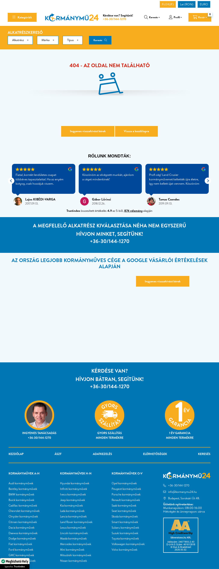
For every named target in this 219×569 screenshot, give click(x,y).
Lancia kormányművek (73, 516)
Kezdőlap (16, 454)
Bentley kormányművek (23, 489)
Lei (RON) (186, 4)
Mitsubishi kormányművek (75, 555)
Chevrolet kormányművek (24, 511)
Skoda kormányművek (125, 516)
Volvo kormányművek (124, 549)
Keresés (97, 40)
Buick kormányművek (21, 500)
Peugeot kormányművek (126, 489)
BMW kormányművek (21, 494)
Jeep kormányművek (72, 500)
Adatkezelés (102, 454)
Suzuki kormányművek (125, 533)
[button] (208, 181)
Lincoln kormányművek (74, 533)
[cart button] (199, 17)
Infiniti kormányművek (73, 489)
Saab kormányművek (124, 505)
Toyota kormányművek (125, 538)
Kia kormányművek (71, 505)
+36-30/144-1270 (114, 19)
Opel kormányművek (124, 483)
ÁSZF (58, 454)
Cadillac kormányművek (23, 505)
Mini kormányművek (72, 549)
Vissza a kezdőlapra (136, 131)
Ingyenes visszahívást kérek (88, 131)
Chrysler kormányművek (23, 516)
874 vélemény (133, 211)
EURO (204, 4)
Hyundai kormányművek (74, 483)
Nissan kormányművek (73, 561)
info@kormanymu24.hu (182, 492)
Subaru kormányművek (125, 527)
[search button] (152, 17)
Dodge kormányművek (22, 538)
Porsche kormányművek (126, 494)
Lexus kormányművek (73, 527)
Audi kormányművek (21, 483)
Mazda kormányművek (73, 538)
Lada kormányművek (72, 511)
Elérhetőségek (155, 454)
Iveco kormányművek (73, 494)
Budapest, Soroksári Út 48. (184, 498)
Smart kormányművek (125, 522)
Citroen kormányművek (23, 522)
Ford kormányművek (21, 549)
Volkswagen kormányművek (128, 544)
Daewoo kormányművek (23, 533)
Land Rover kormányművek (76, 522)
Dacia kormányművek (21, 527)
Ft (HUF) (168, 4)
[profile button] (175, 17)
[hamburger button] (22, 17)
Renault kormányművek (126, 500)
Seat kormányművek (124, 511)
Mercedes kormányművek (75, 544)
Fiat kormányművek (20, 544)
